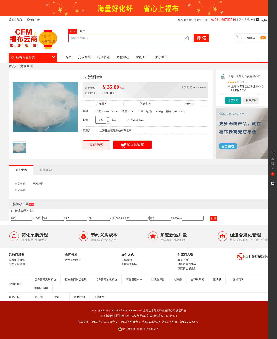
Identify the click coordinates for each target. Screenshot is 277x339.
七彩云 (178, 279)
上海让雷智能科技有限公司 (244, 76)
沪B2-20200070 (150, 321)
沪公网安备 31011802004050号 (138, 329)
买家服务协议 (17, 259)
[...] (123, 38)
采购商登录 (15, 19)
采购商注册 (33, 19)
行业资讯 (103, 57)
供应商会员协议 (187, 264)
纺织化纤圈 (158, 279)
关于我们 (161, 57)
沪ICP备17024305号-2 (104, 321)
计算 (213, 218)
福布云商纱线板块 (106, 279)
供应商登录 (185, 19)
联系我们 (79, 297)
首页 (68, 57)
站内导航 (246, 19)
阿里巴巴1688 (134, 279)
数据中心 (123, 57)
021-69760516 (223, 19)
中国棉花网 (237, 279)
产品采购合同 (73, 259)
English (262, 20)
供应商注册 (201, 19)
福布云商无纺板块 (45, 279)
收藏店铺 (251, 100)
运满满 (217, 279)
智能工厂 (142, 57)
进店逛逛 (233, 100)
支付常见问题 (129, 264)
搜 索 (201, 38)
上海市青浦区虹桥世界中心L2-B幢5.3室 (247, 88)
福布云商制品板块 (76, 279)
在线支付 (126, 259)
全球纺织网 (197, 279)
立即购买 (96, 144)
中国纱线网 (41, 288)
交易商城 (84, 57)
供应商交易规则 (187, 268)
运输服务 (99, 297)
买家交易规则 (17, 264)
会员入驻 (183, 259)
